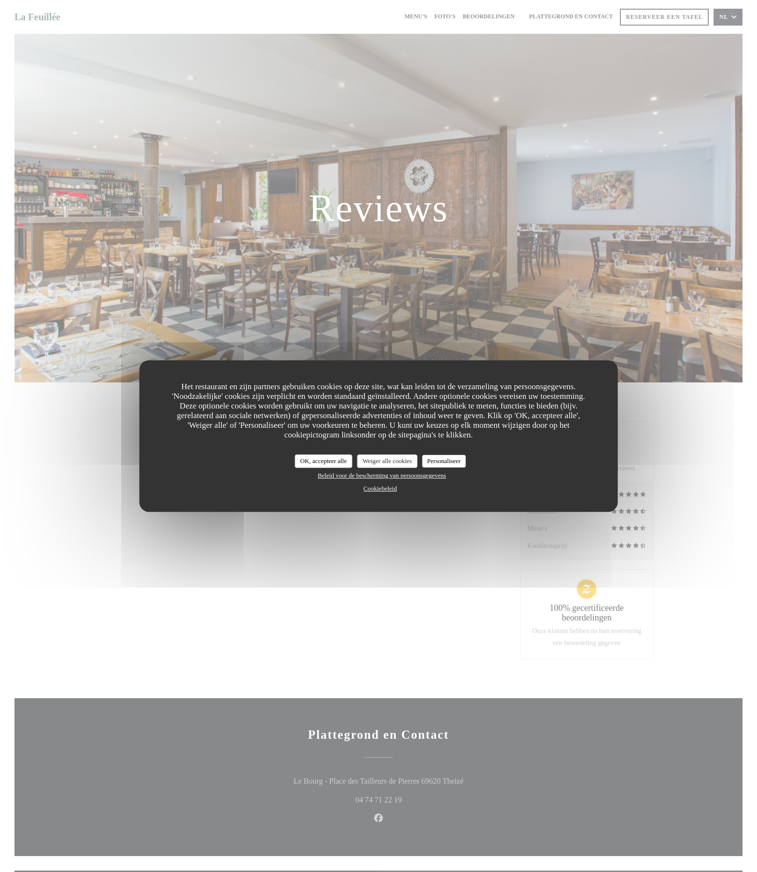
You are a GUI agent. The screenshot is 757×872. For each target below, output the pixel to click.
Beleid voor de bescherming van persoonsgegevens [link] (382, 475)
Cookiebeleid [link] (380, 488)
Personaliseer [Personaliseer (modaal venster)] (444, 460)
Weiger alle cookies (387, 460)
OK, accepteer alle (323, 460)
